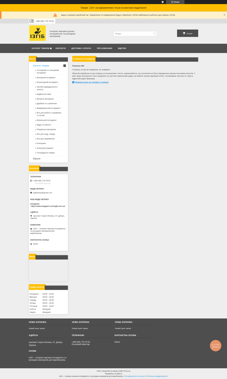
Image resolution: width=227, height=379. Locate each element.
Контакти (61, 48)
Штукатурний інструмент (47, 82)
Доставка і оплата (81, 48)
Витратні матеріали (45, 99)
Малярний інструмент (46, 77)
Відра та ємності (44, 125)
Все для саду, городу (46, 134)
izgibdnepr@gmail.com (42, 193)
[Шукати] (154, 33)
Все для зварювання (46, 139)
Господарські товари (46, 153)
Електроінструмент (45, 148)
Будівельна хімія (44, 94)
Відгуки (122, 48)
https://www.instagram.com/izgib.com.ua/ (48, 206)
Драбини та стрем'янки (47, 103)
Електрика (41, 143)
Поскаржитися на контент (135, 376)
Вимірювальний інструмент (49, 108)
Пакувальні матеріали (46, 129)
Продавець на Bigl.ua (113, 374)
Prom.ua (127, 371)
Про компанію (104, 48)
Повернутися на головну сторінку (92, 82)
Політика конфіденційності (157, 376)
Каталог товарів (40, 48)
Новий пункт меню (37, 328)
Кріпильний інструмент (47, 120)
